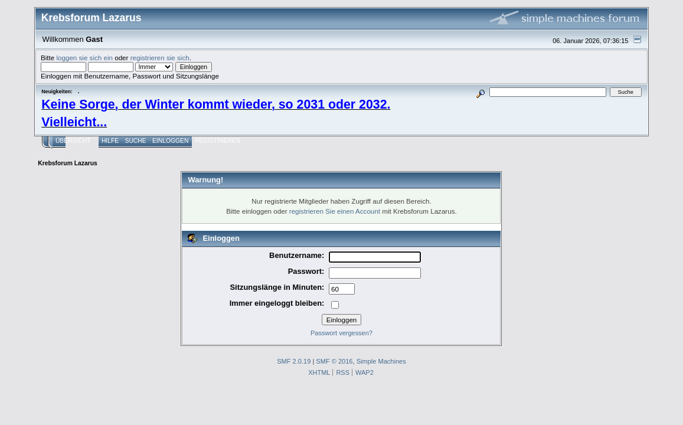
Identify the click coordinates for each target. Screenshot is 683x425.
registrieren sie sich (159, 57)
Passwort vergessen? (341, 332)
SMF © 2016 (334, 361)
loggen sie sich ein (84, 57)
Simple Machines (381, 361)
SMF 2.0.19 (294, 361)
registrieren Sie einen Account (334, 211)
